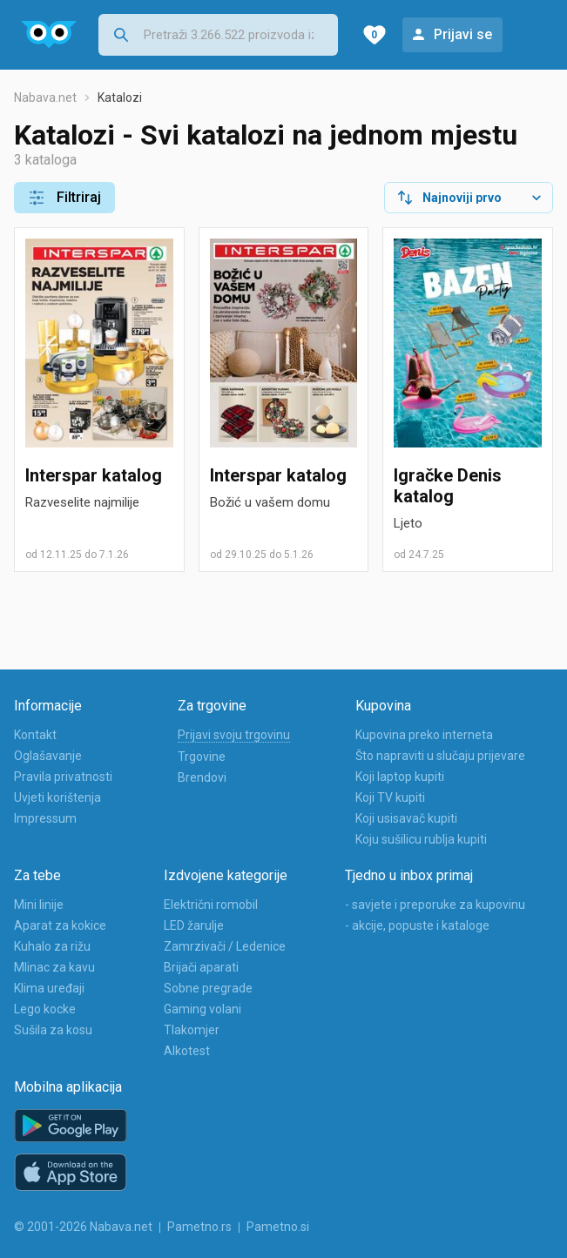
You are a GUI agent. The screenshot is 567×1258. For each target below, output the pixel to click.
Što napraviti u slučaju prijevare (440, 756)
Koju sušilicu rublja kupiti (421, 839)
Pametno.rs (199, 1227)
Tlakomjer (191, 1030)
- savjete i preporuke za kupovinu (435, 905)
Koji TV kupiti (390, 797)
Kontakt (35, 735)
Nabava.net (45, 97)
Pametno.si (277, 1227)
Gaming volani (202, 1009)
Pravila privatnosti (63, 777)
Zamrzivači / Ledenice (225, 946)
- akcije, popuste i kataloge (417, 925)
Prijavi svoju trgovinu (234, 735)
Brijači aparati (201, 967)
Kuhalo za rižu (52, 946)
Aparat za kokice (60, 925)
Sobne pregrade (208, 988)
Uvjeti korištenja (57, 797)
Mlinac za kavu (54, 967)
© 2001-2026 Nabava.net (83, 1227)
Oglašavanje (48, 756)
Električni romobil (211, 905)
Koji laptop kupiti (399, 777)
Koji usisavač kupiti (406, 818)
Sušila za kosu (53, 1030)
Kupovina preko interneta (424, 735)
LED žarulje (194, 925)
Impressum (45, 818)
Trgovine (202, 757)
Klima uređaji (49, 988)
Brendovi (202, 777)
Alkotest (187, 1051)
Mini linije (39, 905)
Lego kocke (45, 1009)
